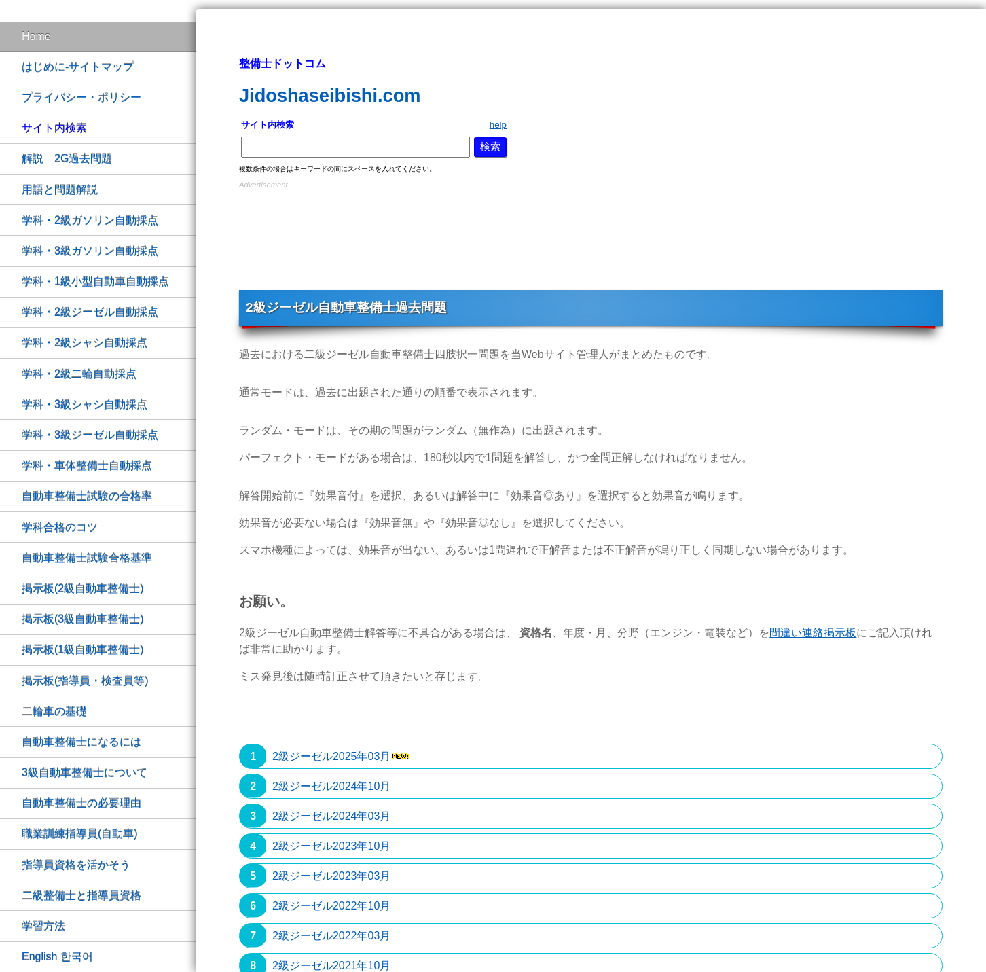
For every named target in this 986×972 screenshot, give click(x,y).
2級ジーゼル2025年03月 (331, 756)
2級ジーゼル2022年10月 (331, 906)
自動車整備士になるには (81, 742)
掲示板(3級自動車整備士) (83, 619)
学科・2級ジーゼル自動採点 (90, 312)
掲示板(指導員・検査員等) (85, 681)
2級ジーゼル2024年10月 (331, 786)
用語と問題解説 (60, 190)
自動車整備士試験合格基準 (87, 558)
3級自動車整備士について (84, 772)
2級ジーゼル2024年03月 (331, 816)
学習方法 (43, 926)
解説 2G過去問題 (67, 158)
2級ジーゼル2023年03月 (331, 876)
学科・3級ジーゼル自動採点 (90, 435)
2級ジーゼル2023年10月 (331, 846)
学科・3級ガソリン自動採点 (90, 251)
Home (36, 36)
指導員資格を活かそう (76, 865)
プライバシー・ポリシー (81, 97)
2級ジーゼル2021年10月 (331, 965)
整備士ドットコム (282, 63)
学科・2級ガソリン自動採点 (90, 220)
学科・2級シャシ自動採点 (84, 342)
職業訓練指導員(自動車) (80, 834)
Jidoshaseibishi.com (329, 95)
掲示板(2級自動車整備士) (83, 588)
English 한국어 (57, 956)
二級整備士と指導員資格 (81, 895)
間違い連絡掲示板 (812, 632)
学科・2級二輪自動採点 (79, 374)
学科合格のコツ (60, 527)
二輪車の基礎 (54, 711)
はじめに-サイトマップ (78, 67)
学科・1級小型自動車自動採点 (95, 281)
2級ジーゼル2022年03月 (331, 935)
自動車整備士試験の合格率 (87, 496)
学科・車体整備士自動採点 (87, 465)
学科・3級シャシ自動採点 (84, 404)
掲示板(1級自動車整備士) (83, 649)
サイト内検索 (54, 128)
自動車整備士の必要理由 (81, 803)
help (498, 125)
